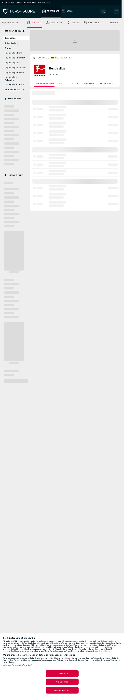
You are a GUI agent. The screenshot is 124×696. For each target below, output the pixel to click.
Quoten (63, 83)
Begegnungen (106, 83)
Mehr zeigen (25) (14, 89)
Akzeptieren (62, 673)
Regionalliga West (13, 62)
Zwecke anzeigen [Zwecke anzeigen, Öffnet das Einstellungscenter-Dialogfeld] (62, 690)
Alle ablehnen (62, 682)
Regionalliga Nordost (15, 57)
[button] (103, 11)
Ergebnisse (88, 83)
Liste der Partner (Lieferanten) (17, 665)
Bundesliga (10, 38)
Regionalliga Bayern (14, 72)
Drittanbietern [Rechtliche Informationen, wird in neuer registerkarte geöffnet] (104, 651)
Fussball (42, 58)
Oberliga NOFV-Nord (14, 84)
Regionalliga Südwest (15, 67)
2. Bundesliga (11, 43)
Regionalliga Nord (13, 53)
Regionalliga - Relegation (11, 78)
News (75, 83)
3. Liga (8, 48)
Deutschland (62, 58)
